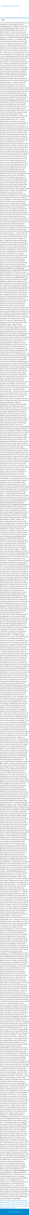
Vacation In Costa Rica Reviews (8, 1200)
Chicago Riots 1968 (9, 1207)
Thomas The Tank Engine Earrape (15, 1202)
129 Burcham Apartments (18, 1204)
